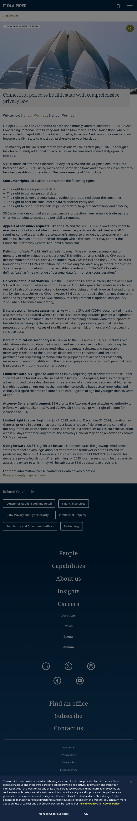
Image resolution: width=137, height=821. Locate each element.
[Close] (131, 781)
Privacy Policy (88, 803)
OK (86, 813)
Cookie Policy (111, 803)
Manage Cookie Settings (54, 813)
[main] (68, 798)
